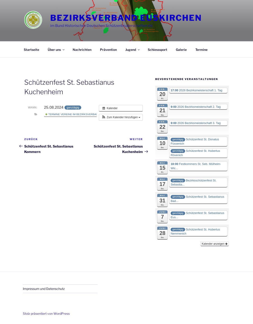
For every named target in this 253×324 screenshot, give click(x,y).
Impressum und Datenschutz (44, 289)
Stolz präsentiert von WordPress (46, 313)
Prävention (108, 50)
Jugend (132, 50)
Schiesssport (157, 50)
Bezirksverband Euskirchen (126, 18)
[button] (121, 117)
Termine (201, 50)
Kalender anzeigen (214, 243)
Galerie (181, 50)
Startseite (31, 50)
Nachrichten (82, 50)
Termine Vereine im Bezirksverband (72, 114)
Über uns (56, 50)
